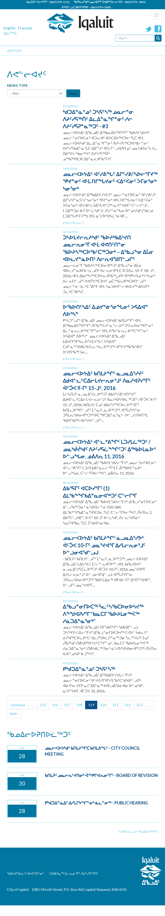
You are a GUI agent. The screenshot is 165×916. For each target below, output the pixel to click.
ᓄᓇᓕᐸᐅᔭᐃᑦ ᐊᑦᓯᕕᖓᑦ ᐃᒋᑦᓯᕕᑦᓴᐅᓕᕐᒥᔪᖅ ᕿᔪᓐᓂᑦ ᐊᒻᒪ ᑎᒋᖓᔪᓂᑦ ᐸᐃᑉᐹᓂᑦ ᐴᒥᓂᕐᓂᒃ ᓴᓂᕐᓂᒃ (110, 181)
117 (67, 705)
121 (115, 705)
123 (139, 705)
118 (79, 705)
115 (43, 705)
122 (127, 705)
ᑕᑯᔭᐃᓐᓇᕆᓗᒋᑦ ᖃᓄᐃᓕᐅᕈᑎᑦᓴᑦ (138, 831)
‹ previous (17, 705)
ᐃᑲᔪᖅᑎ (9, 33)
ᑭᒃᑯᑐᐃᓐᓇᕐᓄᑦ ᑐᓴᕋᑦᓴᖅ (89, 669)
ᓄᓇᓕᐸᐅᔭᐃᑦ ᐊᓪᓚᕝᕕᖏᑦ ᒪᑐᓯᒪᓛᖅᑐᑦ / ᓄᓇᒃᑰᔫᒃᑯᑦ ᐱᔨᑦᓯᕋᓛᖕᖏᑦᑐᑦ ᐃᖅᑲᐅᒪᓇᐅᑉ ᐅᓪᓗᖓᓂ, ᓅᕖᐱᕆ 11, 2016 (109, 449)
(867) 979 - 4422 (135, 2)
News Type (17, 85)
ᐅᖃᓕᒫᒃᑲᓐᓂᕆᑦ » (73, 223)
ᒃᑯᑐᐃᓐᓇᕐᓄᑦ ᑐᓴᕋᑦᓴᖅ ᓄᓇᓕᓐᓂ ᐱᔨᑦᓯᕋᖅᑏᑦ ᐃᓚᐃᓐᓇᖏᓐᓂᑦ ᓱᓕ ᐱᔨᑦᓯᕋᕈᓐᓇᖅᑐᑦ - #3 (98, 119)
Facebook (158, 28)
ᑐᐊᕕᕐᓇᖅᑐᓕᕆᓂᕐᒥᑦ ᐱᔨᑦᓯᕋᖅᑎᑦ (73, 873)
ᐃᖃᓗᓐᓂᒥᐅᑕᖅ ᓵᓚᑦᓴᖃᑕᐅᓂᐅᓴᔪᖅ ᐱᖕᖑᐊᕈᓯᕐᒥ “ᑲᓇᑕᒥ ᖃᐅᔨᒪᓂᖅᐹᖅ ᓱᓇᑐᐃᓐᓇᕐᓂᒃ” (103, 613)
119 (91, 705)
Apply (73, 93)
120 (103, 705)
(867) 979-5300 (101, 7)
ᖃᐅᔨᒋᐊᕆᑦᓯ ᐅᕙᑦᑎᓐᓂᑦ (25, 873)
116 (55, 705)
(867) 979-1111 (60, 2)
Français (25, 28)
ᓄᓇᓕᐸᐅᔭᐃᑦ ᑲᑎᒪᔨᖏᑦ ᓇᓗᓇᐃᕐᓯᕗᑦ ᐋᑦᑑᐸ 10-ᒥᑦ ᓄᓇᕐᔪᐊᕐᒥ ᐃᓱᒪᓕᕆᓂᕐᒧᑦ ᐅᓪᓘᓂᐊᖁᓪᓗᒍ (104, 545)
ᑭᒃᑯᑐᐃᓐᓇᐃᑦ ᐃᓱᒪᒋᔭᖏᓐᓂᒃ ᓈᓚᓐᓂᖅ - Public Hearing (96, 802)
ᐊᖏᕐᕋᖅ (14, 51)
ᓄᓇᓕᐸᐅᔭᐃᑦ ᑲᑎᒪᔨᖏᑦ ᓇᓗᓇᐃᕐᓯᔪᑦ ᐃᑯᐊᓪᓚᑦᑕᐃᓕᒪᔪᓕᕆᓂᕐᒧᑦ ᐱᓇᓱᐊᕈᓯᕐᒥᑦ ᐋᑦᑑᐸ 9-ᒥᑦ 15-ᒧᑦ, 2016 (107, 380)
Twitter (148, 28)
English (9, 28)
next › (14, 713)
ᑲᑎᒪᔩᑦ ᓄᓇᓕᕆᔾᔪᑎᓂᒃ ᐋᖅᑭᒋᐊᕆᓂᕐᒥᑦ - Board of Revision (101, 775)
